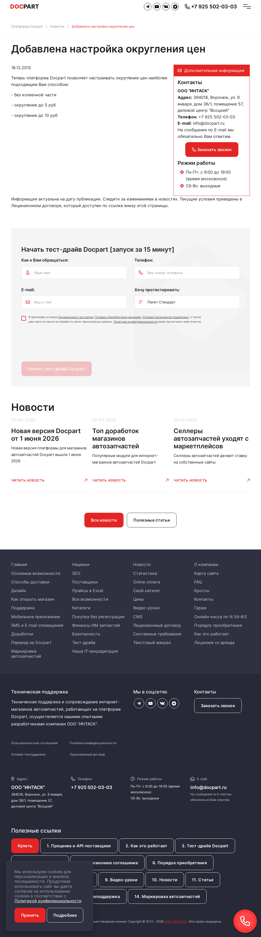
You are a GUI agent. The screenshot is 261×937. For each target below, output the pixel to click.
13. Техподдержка (101, 896)
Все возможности (90, 599)
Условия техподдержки (28, 754)
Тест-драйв (83, 642)
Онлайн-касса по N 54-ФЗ (220, 616)
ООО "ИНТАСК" (176, 921)
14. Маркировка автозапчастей (167, 896)
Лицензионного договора (75, 317)
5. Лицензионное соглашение (107, 862)
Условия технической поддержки (166, 317)
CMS (137, 616)
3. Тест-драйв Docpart (205, 845)
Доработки (22, 633)
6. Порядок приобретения (179, 862)
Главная (19, 564)
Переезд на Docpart (31, 642)
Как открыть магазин (32, 599)
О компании (206, 564)
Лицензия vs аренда (214, 642)
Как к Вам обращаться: (45, 260)
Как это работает (211, 633)
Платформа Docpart (27, 26)
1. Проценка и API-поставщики (79, 845)
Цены (138, 599)
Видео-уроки (146, 607)
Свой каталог (146, 590)
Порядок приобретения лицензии (118, 317)
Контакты (203, 599)
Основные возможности (35, 573)
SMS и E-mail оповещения (37, 625)
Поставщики (85, 581)
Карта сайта (206, 573)
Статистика (145, 573)
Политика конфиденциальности (136, 321)
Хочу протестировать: (157, 289)
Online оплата (146, 581)
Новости (57, 26)
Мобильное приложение (35, 616)
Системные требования (157, 633)
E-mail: (28, 289)
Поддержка (23, 607)
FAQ (198, 581)
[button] (245, 921)
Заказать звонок (212, 149)
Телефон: (143, 260)
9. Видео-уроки (121, 879)
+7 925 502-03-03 (91, 787)
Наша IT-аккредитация (95, 651)
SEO (76, 573)
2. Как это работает (146, 845)
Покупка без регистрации (98, 616)
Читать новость (28, 480)
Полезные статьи (151, 520)
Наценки (80, 564)
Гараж (200, 607)
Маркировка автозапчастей (26, 653)
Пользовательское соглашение (34, 743)
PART (24, 6)
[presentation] (60, 344)
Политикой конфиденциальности (48, 900)
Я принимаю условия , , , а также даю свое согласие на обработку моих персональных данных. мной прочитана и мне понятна (114, 319)
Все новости (104, 520)
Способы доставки (30, 581)
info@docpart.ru (208, 123)
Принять (30, 915)
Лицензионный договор (157, 625)
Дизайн (18, 590)
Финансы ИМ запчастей (96, 625)
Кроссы (201, 590)
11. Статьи (202, 879)
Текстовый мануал (152, 642)
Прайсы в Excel (87, 590)
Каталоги (81, 607)
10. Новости (164, 879)
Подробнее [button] (65, 915)
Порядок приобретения (218, 625)
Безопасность (86, 633)
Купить (25, 845)
